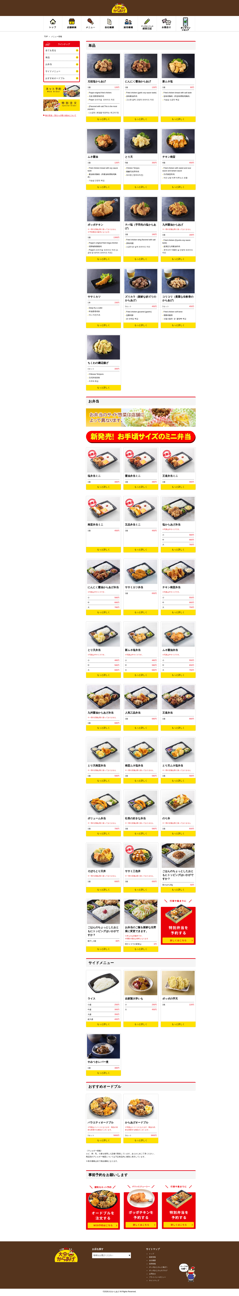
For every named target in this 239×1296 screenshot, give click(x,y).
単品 (47, 57)
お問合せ (152, 1274)
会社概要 (152, 1260)
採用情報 (152, 1264)
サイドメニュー (52, 71)
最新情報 (152, 1257)
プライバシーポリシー (157, 1277)
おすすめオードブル (55, 78)
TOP (46, 36)
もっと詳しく (103, 119)
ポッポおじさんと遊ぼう (158, 1267)
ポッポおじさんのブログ (158, 1270)
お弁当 (48, 64)
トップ (151, 1254)
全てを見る (50, 50)
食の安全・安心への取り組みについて (60, 115)
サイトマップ (154, 1280)
